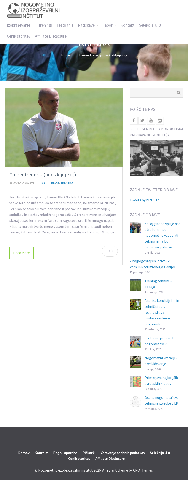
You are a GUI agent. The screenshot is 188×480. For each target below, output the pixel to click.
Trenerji (67, 182)
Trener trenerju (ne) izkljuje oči (42, 174)
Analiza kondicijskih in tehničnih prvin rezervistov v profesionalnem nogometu (162, 312)
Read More (21, 252)
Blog (55, 182)
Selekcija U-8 (150, 25)
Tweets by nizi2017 (144, 200)
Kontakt (127, 25)
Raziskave (86, 25)
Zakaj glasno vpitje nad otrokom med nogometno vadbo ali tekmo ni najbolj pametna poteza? (162, 235)
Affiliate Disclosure (51, 36)
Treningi (45, 25)
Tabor (108, 25)
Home (66, 55)
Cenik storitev (18, 36)
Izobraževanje (18, 25)
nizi (43, 182)
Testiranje (64, 25)
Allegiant (109, 470)
